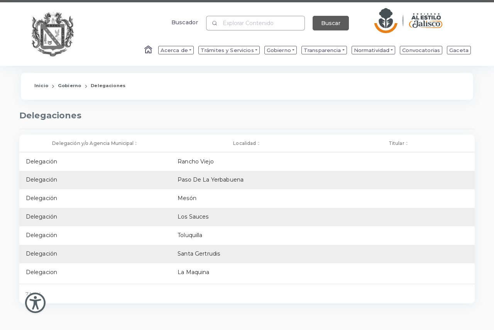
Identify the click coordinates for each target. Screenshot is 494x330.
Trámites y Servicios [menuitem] (227, 50)
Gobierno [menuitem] (279, 50)
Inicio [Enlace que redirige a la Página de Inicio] (41, 85)
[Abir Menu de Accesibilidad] (35, 302)
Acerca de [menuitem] (174, 50)
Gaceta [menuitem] (459, 50)
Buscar (330, 23)
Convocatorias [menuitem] (421, 50)
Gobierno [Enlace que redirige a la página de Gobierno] (69, 85)
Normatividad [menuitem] (372, 50)
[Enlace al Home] (149, 50)
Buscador (184, 22)
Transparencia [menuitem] (322, 50)
